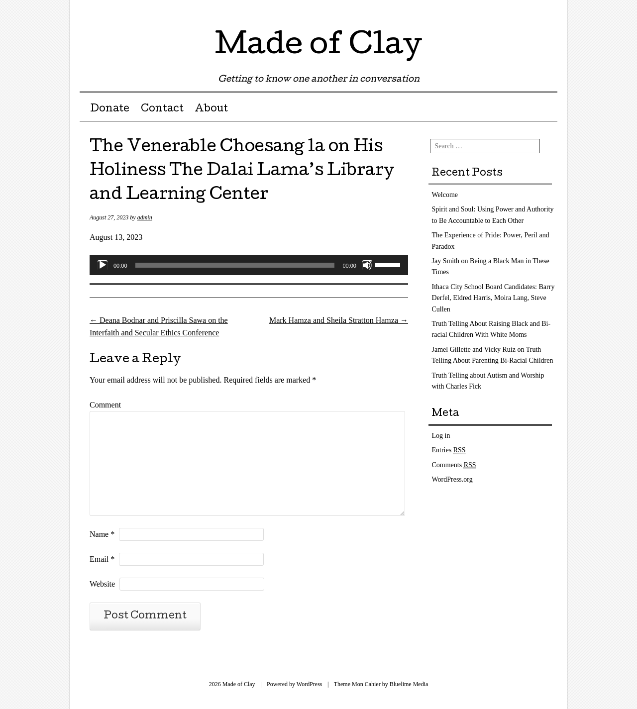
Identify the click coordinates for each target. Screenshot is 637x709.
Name (102, 534)
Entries (449, 450)
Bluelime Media (409, 684)
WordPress (309, 684)
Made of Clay (318, 47)
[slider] (235, 265)
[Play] (102, 265)
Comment (105, 405)
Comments (454, 465)
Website (102, 584)
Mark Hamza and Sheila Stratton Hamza (338, 320)
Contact (162, 109)
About (211, 109)
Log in (441, 435)
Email (102, 559)
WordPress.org (452, 479)
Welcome (445, 195)
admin (144, 217)
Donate (109, 109)
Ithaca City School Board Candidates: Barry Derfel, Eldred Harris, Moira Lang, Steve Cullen (493, 298)
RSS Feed (548, 11)
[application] (249, 265)
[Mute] (367, 265)
